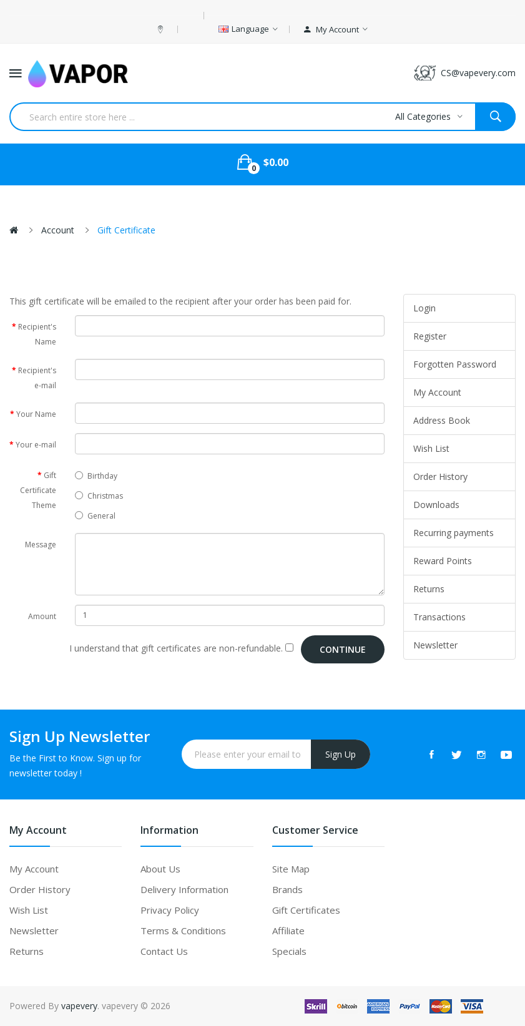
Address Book (441, 420)
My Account (437, 392)
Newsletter (435, 645)
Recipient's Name (37, 334)
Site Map (291, 868)
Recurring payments (453, 533)
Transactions (439, 617)
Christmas (99, 496)
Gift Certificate (126, 230)
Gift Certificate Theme (38, 490)
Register (429, 336)
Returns (428, 589)
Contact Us (164, 951)
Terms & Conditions (183, 930)
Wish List (431, 448)
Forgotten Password (454, 364)
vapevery (79, 1006)
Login (424, 308)
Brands (287, 889)
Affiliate (288, 930)
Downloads (436, 505)
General (95, 516)
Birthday (96, 476)
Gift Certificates (306, 910)
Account (57, 230)
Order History (440, 476)
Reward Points (442, 561)
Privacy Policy (169, 910)
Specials (289, 951)
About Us (160, 868)
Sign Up (340, 754)
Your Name (36, 414)
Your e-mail (36, 444)
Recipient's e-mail (37, 378)
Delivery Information (184, 889)
